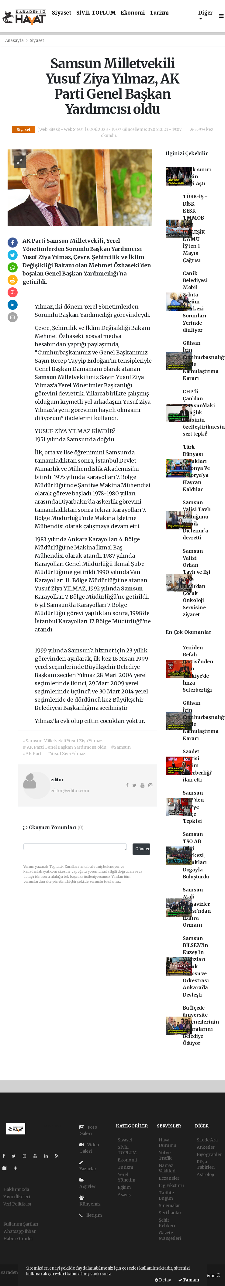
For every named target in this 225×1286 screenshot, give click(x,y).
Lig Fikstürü (171, 1185)
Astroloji (205, 1174)
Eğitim (124, 1187)
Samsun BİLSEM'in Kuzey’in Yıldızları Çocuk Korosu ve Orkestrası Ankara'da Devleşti (196, 966)
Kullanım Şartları (21, 1224)
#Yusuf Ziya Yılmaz (66, 753)
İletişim (90, 1215)
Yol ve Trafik (165, 1155)
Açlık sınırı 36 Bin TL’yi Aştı (197, 177)
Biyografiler (209, 1154)
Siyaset (61, 13)
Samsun (46, 377)
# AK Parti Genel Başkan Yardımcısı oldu (64, 747)
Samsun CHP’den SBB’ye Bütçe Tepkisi (193, 807)
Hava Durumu (167, 1142)
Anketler (206, 1147)
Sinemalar (169, 1205)
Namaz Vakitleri (167, 1168)
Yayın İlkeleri (16, 1196)
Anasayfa (15, 40)
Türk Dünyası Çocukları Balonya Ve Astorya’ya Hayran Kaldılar (196, 468)
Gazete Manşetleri (170, 1235)
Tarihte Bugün (166, 1195)
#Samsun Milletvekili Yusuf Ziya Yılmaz (62, 741)
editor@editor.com (69, 790)
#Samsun (121, 747)
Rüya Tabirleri (206, 1164)
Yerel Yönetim (126, 1177)
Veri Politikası (17, 1204)
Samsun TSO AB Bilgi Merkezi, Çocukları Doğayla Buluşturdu (196, 855)
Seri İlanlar (170, 1213)
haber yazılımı (15, 1278)
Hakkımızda (16, 1189)
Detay (163, 1280)
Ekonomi (133, 13)
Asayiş (124, 1194)
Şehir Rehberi (167, 1222)
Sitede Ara (207, 1140)
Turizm (159, 13)
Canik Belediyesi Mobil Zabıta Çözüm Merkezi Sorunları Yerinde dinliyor (195, 302)
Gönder (142, 849)
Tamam (188, 1280)
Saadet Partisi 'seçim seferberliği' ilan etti (198, 766)
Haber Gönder (18, 1238)
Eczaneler (169, 1178)
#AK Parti (32, 753)
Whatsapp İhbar (19, 1231)
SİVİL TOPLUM (96, 13)
